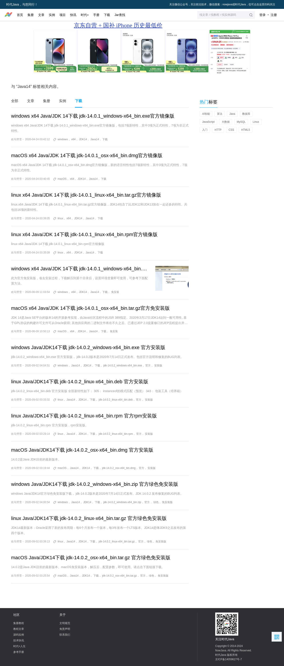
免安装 (115, 292)
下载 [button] (107, 15)
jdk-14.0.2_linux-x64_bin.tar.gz (117, 541)
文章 (30, 101)
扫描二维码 (277, 637)
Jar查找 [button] (119, 15)
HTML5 (245, 129)
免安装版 (167, 502)
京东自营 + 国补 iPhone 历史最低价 (118, 25)
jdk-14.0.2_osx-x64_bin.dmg (119, 468)
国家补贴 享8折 (190, 25)
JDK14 (83, 139)
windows (63, 139)
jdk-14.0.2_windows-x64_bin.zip (122, 502)
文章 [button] (41, 15)
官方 (148, 365)
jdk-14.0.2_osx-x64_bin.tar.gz (119, 575)
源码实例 (18, 634)
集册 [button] (31, 15)
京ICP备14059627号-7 (228, 659)
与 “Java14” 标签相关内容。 (36, 86)
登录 (262, 15)
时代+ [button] (85, 15)
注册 (274, 15)
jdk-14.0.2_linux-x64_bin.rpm (116, 433)
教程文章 (18, 628)
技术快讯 (18, 640)
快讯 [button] (73, 15)
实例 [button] (52, 15)
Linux (256, 121)
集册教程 (18, 623)
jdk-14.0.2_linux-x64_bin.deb (116, 399)
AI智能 (206, 113)
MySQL (241, 121)
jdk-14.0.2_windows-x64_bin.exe (122, 365)
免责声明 (64, 628)
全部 (14, 101)
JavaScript (208, 121)
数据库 (246, 113)
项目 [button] (62, 15)
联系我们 (64, 634)
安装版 (158, 365)
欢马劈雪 (16, 139)
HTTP (218, 129)
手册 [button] (96, 15)
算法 (219, 113)
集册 (46, 101)
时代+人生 (19, 646)
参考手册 (18, 652)
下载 (78, 101)
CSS (231, 129)
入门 (204, 129)
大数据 (226, 121)
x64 (73, 139)
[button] (226, 15)
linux (60, 218)
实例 (62, 101)
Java (232, 113)
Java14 (94, 139)
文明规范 (64, 623)
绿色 (156, 502)
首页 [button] (20, 15)
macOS (62, 178)
